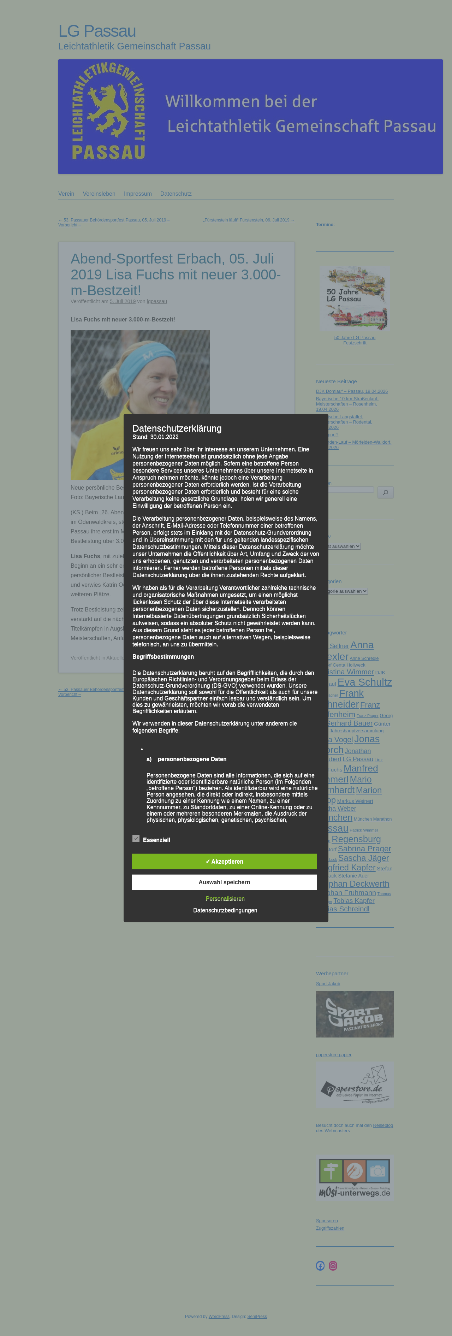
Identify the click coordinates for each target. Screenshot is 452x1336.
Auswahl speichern (224, 882)
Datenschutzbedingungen (225, 910)
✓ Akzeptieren (225, 861)
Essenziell (151, 839)
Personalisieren (225, 898)
